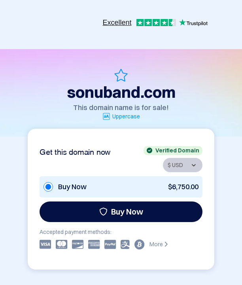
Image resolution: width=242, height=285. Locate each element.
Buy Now (121, 212)
